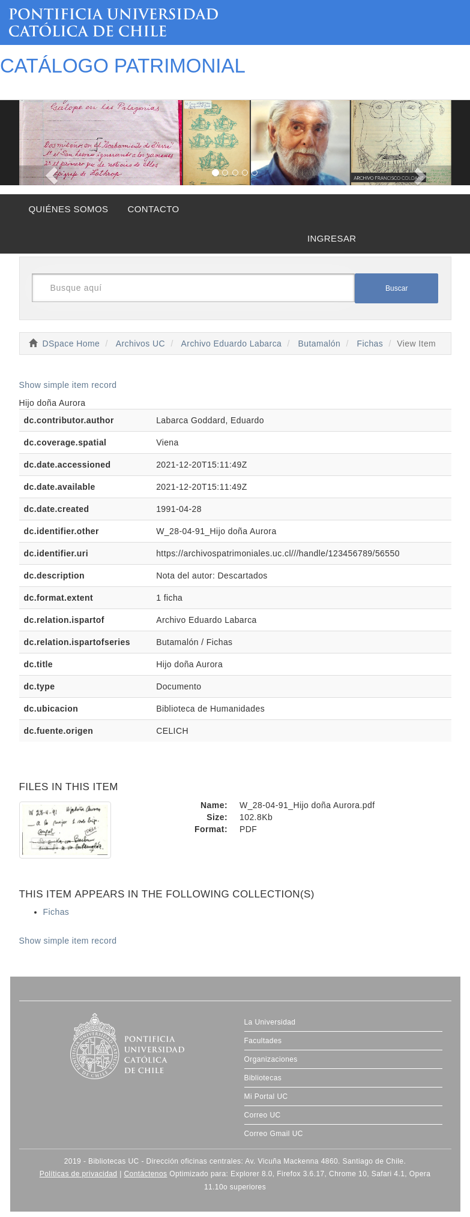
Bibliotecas (263, 1078)
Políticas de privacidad (79, 1174)
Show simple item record (68, 385)
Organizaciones (271, 1059)
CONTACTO (153, 209)
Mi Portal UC (266, 1096)
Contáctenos (145, 1174)
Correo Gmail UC (273, 1133)
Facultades (263, 1041)
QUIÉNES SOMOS (69, 209)
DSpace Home (71, 343)
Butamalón (319, 343)
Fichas (370, 343)
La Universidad (270, 1022)
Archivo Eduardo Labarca (231, 343)
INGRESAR (332, 238)
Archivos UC (140, 343)
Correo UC (262, 1115)
